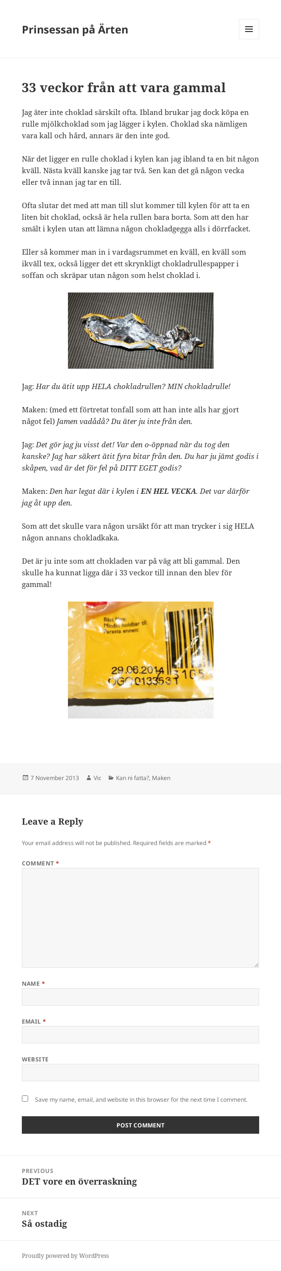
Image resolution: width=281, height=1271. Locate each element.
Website (35, 1059)
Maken (161, 778)
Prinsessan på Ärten (75, 29)
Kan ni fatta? (132, 778)
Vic (97, 778)
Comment (41, 863)
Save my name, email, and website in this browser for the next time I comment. (141, 1099)
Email (34, 1021)
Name (34, 983)
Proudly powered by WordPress (65, 1256)
